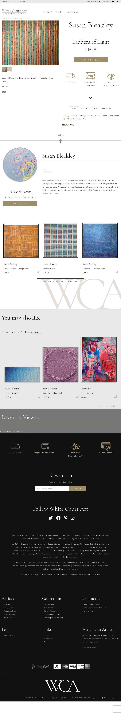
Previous (111, 406)
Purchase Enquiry (91, 60)
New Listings (49, 608)
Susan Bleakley (91, 24)
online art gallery (41, 535)
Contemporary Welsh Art (54, 617)
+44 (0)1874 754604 (19, 2)
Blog (45, 642)
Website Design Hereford (110, 698)
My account (48, 639)
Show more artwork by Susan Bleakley (60, 281)
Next (113, 406)
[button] (56, 24)
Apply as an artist (89, 647)
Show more (68, 125)
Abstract (36, 332)
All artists (7, 604)
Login (93, 698)
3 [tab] (104, 406)
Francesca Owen (10, 611)
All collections (49, 604)
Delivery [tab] (74, 108)
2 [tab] (100, 406)
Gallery (47, 635)
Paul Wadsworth (10, 617)
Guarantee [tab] (106, 108)
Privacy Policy (9, 635)
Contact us (88, 611)
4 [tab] (107, 406)
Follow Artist (20, 203)
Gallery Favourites (51, 611)
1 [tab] (97, 406)
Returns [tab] (84, 108)
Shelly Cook (8, 608)
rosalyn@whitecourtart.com (95, 608)
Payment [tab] (94, 108)
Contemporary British (52, 614)
